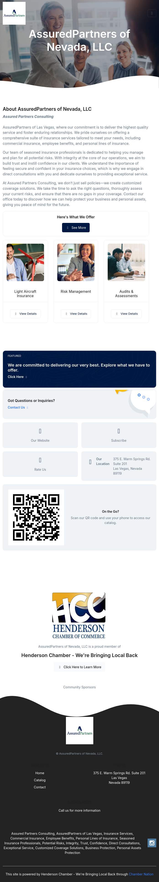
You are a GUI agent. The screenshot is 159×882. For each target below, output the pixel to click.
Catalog (40, 780)
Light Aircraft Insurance (25, 293)
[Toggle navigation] (152, 13)
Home (39, 773)
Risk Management (76, 291)
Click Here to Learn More (79, 667)
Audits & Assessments (126, 293)
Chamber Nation (141, 874)
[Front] (15, 13)
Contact (40, 787)
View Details (25, 313)
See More (76, 228)
